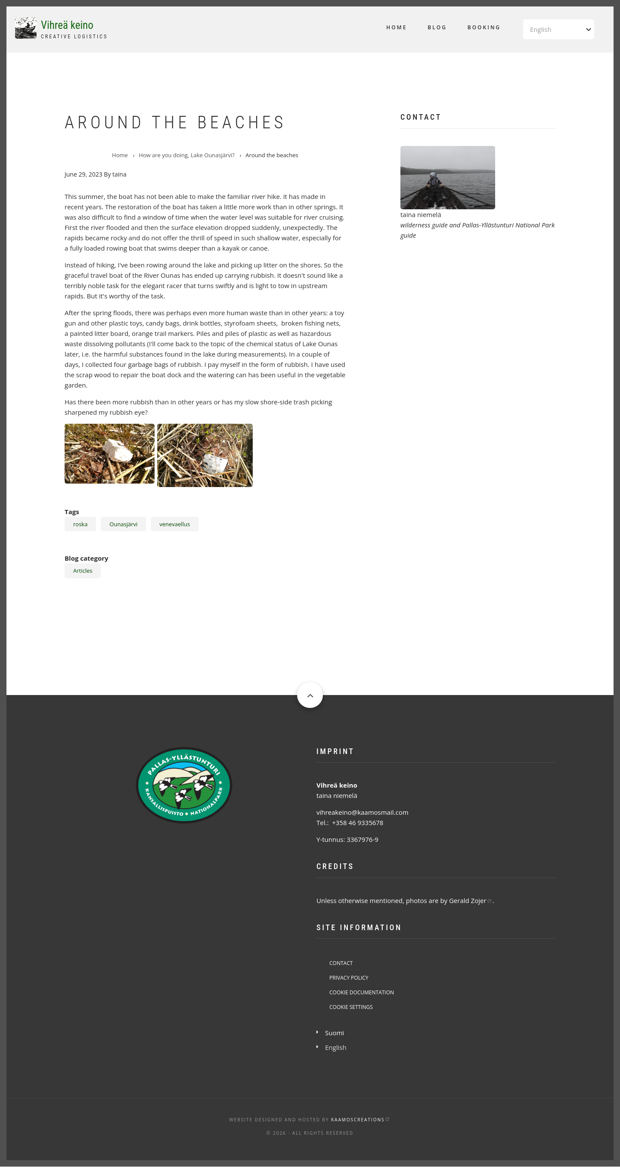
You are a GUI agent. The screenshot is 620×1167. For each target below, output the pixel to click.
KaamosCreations (361, 1120)
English (336, 1047)
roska (80, 524)
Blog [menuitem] (437, 27)
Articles (82, 570)
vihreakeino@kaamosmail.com (362, 812)
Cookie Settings (351, 1007)
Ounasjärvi (123, 524)
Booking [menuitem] (484, 27)
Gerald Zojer (471, 900)
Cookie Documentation (361, 992)
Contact (341, 963)
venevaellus (174, 524)
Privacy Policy (349, 977)
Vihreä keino (67, 25)
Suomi (334, 1032)
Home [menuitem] (396, 27)
